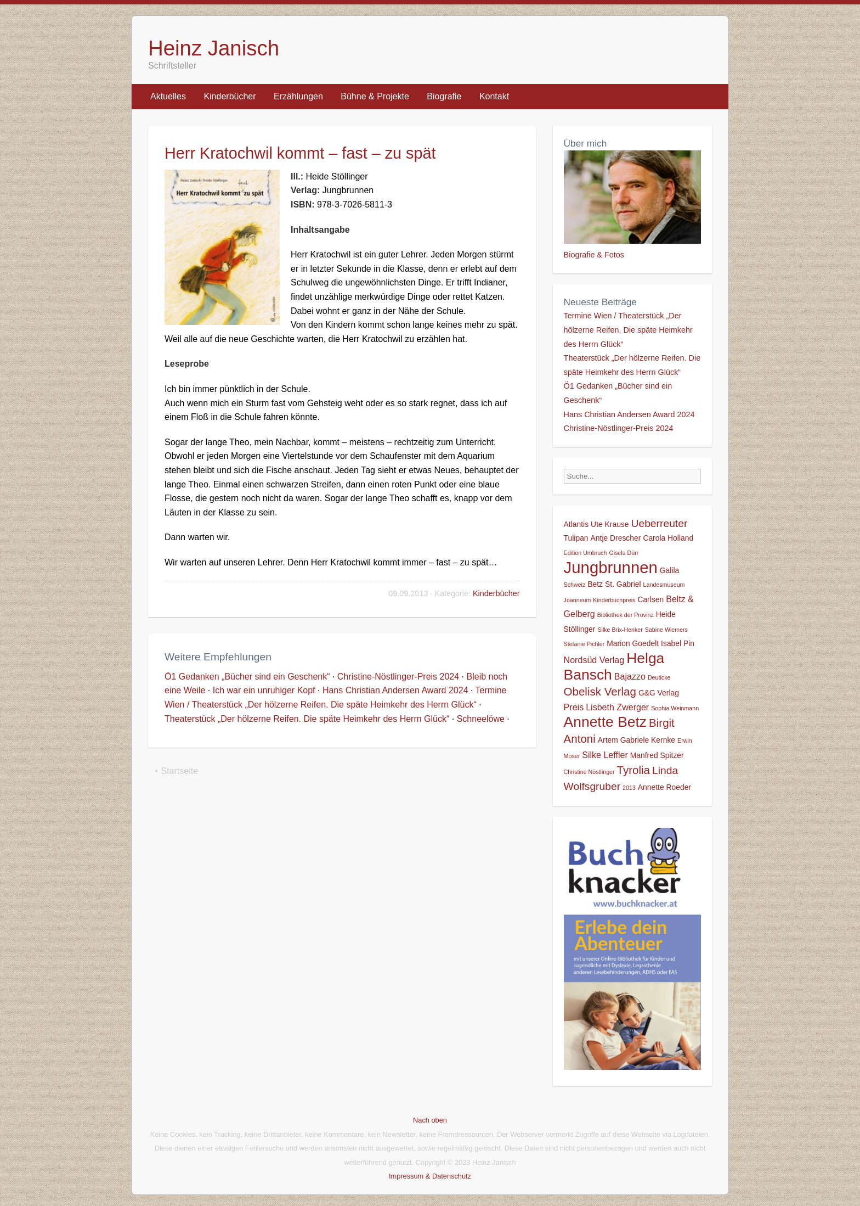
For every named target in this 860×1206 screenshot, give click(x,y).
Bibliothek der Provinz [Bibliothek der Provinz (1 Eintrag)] (625, 615)
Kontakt (494, 96)
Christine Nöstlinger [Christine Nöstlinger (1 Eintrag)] (589, 772)
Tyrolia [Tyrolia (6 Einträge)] (633, 770)
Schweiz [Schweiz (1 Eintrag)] (575, 584)
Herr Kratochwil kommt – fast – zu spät (300, 153)
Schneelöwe (481, 718)
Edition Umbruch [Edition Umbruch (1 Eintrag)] (585, 552)
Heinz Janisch (213, 48)
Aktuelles (168, 96)
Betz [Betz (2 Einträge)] (595, 584)
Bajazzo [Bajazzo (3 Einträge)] (630, 676)
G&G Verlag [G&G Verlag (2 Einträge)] (658, 692)
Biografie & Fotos (594, 254)
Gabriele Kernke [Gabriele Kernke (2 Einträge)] (647, 740)
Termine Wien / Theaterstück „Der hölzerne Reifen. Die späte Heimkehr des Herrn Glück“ (628, 329)
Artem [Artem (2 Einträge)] (608, 740)
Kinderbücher (229, 96)
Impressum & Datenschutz (430, 1176)
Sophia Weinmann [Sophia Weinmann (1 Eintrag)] (675, 708)
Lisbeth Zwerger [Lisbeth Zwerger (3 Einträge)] (617, 707)
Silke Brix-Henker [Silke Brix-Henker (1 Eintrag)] (619, 629)
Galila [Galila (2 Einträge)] (669, 570)
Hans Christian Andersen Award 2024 (395, 690)
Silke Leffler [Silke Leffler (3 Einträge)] (605, 755)
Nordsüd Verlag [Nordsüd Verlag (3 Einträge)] (594, 660)
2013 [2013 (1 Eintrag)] (629, 787)
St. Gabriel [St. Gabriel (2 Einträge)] (623, 584)
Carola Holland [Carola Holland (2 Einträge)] (668, 538)
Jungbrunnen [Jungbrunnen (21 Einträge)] (611, 567)
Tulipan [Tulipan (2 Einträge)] (576, 538)
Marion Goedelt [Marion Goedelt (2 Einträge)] (633, 643)
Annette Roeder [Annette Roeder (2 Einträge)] (664, 787)
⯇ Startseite (176, 771)
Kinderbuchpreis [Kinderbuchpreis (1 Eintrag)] (614, 600)
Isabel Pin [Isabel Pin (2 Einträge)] (677, 643)
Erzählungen (298, 96)
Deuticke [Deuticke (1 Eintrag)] (659, 677)
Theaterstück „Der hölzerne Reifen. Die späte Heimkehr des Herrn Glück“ (307, 718)
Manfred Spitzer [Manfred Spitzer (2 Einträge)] (657, 755)
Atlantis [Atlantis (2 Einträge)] (576, 524)
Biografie (444, 96)
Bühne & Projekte (375, 96)
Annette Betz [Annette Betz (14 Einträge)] (605, 722)
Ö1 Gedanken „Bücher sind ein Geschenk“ (247, 676)
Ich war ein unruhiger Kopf (264, 690)
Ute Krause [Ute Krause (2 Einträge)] (610, 524)
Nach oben (430, 1120)
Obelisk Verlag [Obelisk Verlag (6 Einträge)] (600, 691)
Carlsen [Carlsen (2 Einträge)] (650, 599)
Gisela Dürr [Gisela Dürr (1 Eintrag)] (623, 552)
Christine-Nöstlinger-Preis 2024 (398, 676)
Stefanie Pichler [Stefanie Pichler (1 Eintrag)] (584, 644)
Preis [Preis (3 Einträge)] (574, 707)
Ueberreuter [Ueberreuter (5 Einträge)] (659, 523)
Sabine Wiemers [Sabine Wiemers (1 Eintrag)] (666, 629)
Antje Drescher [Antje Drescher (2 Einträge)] (616, 538)
